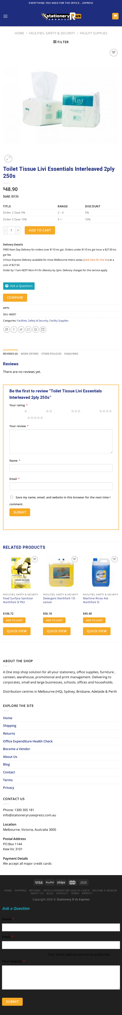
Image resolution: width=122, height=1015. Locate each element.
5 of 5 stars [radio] (19, 417)
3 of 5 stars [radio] (62, 411)
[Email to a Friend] (28, 329)
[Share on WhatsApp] (6, 329)
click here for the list (96, 260)
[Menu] (5, 16)
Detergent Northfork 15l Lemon (59, 600)
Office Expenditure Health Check (28, 741)
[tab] (10, 354)
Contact (9, 772)
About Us (10, 756)
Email (14, 478)
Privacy (8, 787)
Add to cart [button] (14, 620)
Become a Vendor (16, 749)
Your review (19, 426)
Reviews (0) (10, 353)
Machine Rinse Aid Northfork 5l (95, 600)
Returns (9, 733)
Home (19, 33)
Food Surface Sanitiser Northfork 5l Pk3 (18, 600)
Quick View (17, 631)
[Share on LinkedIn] (43, 329)
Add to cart (40, 230)
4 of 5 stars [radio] (90, 411)
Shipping (9, 725)
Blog (6, 764)
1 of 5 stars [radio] (15, 411)
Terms (8, 780)
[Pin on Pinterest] (35, 329)
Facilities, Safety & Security (52, 33)
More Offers (30, 353)
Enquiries (71, 353)
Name (14, 460)
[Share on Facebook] (14, 329)
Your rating (18, 405)
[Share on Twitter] (21, 329)
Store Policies (51, 353)
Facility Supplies (93, 33)
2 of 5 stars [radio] (37, 411)
